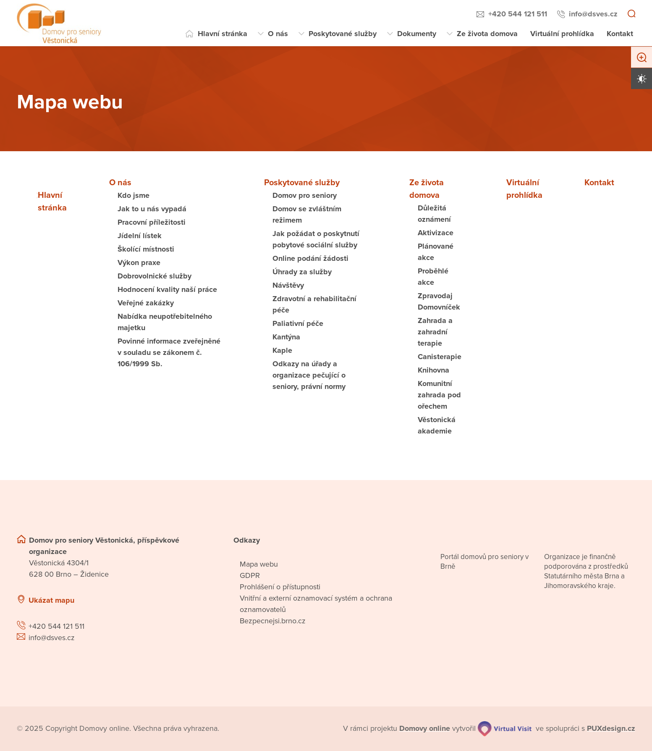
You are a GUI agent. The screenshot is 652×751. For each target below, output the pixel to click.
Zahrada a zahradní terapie (435, 332)
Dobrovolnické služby (154, 276)
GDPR (250, 575)
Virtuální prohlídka (562, 33)
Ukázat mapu (51, 600)
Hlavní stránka (222, 33)
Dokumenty (416, 33)
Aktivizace (435, 232)
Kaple (282, 350)
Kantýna (286, 336)
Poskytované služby (343, 33)
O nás (278, 33)
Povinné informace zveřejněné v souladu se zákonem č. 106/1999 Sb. (169, 352)
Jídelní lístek (140, 235)
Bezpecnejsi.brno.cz (273, 620)
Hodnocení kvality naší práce (167, 289)
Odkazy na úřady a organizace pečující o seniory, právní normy (309, 375)
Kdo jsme (133, 195)
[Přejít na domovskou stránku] (59, 23)
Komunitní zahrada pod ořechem (439, 395)
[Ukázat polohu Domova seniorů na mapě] (156, 600)
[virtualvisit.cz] (505, 728)
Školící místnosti (146, 249)
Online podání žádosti (310, 258)
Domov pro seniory (304, 195)
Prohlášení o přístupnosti (280, 586)
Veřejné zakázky (146, 302)
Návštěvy (288, 285)
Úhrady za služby (302, 271)
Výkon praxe (139, 262)
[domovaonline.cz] (424, 728)
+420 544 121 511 (517, 13)
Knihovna (433, 370)
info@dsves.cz (593, 13)
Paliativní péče (297, 323)
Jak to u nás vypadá (152, 208)
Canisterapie (439, 356)
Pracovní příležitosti (152, 222)
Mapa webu (259, 564)
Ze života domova (487, 33)
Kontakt (620, 33)
